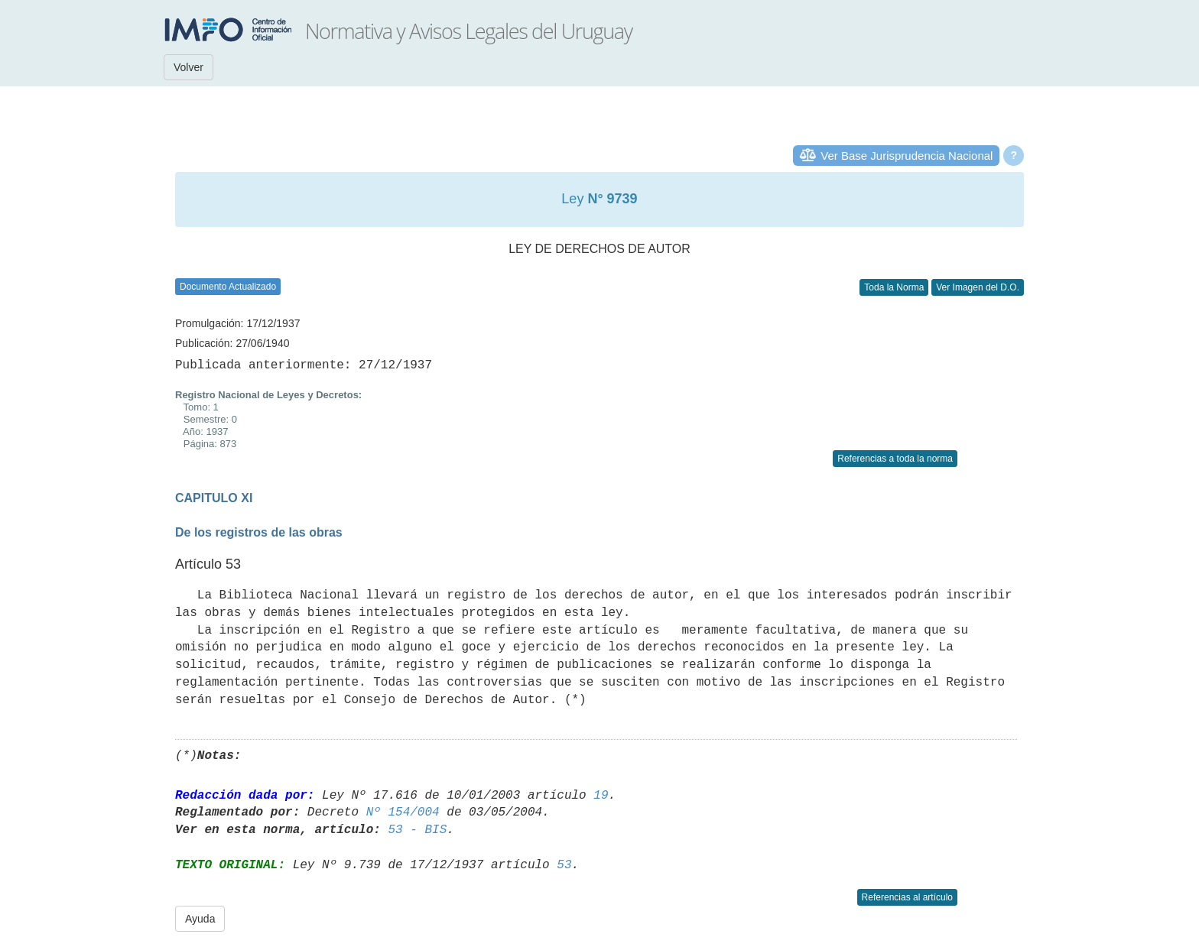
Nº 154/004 (403, 812)
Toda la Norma (894, 287)
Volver (188, 67)
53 (564, 865)
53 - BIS (417, 830)
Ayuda (200, 919)
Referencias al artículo (907, 897)
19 (600, 796)
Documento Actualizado (228, 286)
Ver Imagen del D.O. (977, 287)
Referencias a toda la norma (895, 458)
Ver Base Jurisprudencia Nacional (906, 155)
